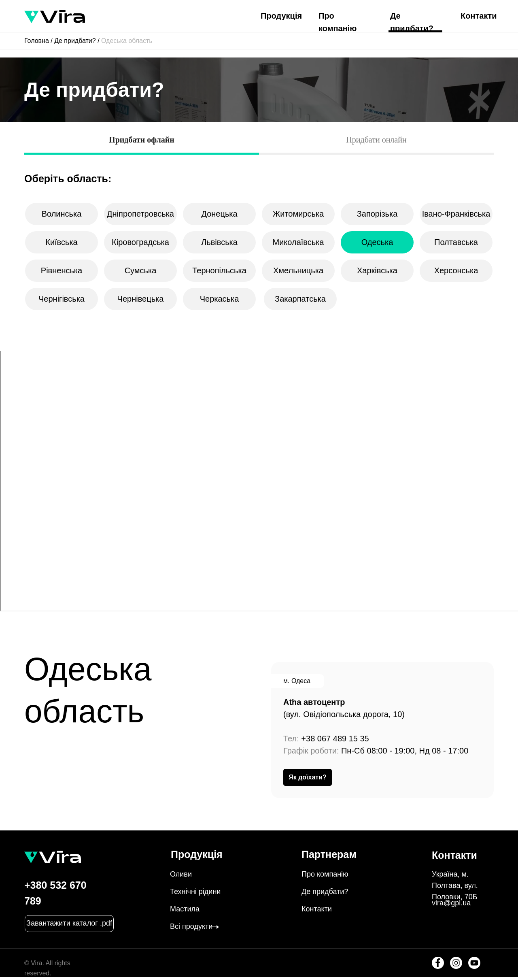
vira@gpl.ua (451, 903)
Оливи (181, 874)
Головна (36, 40)
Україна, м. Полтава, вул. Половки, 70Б (455, 885)
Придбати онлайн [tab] (376, 139)
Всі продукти (191, 926)
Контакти (479, 15)
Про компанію (324, 874)
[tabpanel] (259, 171)
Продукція (281, 15)
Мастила (185, 909)
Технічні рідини (195, 892)
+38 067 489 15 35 (335, 738)
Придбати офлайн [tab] (141, 139)
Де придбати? (75, 40)
